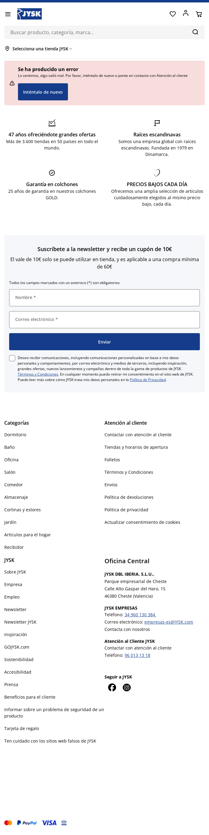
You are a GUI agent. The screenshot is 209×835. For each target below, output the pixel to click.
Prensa (11, 684)
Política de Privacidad (148, 379)
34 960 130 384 (140, 614)
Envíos (111, 485)
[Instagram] (126, 687)
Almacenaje (16, 497)
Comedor (13, 485)
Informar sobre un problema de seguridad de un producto (54, 713)
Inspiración (15, 634)
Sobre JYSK (15, 572)
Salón (10, 472)
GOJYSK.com (16, 647)
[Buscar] (195, 32)
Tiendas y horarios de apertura (136, 447)
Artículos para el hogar (27, 535)
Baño (9, 447)
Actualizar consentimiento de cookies (142, 522)
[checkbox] (12, 358)
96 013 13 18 (137, 655)
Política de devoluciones (129, 497)
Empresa (13, 584)
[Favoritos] (172, 14)
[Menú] (7, 14)
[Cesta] (198, 14)
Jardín (10, 522)
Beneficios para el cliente (29, 697)
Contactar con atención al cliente (138, 434)
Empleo (11, 597)
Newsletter (15, 609)
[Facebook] (111, 687)
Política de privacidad (126, 510)
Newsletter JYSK (20, 622)
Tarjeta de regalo (21, 728)
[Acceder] (185, 14)
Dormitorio (15, 434)
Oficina (11, 459)
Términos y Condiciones (38, 374)
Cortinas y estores (22, 510)
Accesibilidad (17, 672)
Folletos (112, 459)
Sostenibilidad (19, 659)
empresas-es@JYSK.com (168, 622)
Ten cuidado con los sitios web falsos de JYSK (50, 741)
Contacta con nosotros (127, 629)
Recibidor (14, 547)
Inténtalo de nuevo (43, 92)
